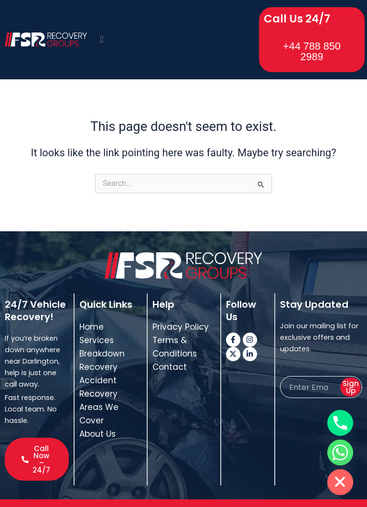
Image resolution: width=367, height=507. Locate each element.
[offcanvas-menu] (102, 33)
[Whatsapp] (340, 452)
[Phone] (340, 423)
